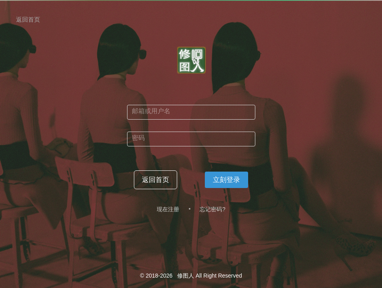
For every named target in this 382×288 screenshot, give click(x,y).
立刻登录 (226, 180)
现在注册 (168, 209)
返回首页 (28, 19)
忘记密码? (212, 209)
